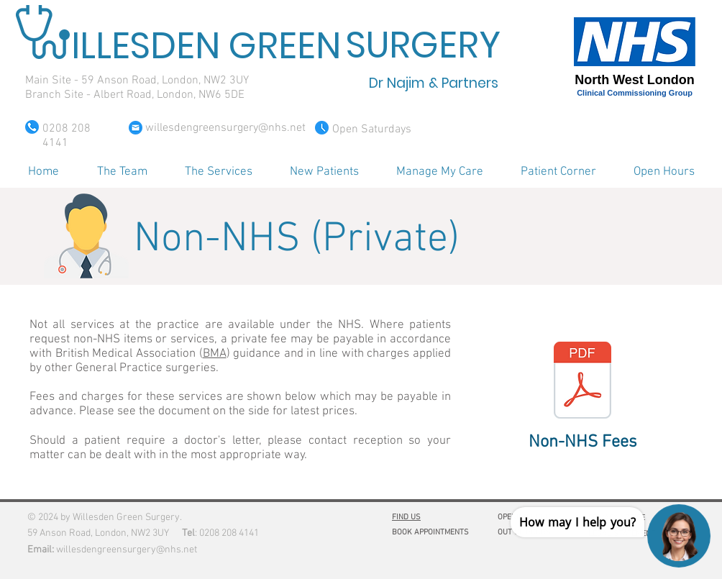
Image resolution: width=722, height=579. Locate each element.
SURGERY (423, 45)
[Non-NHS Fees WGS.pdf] (582, 382)
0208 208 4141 (229, 533)
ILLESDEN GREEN (206, 46)
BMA (215, 354)
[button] (122, 172)
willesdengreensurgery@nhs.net (126, 550)
